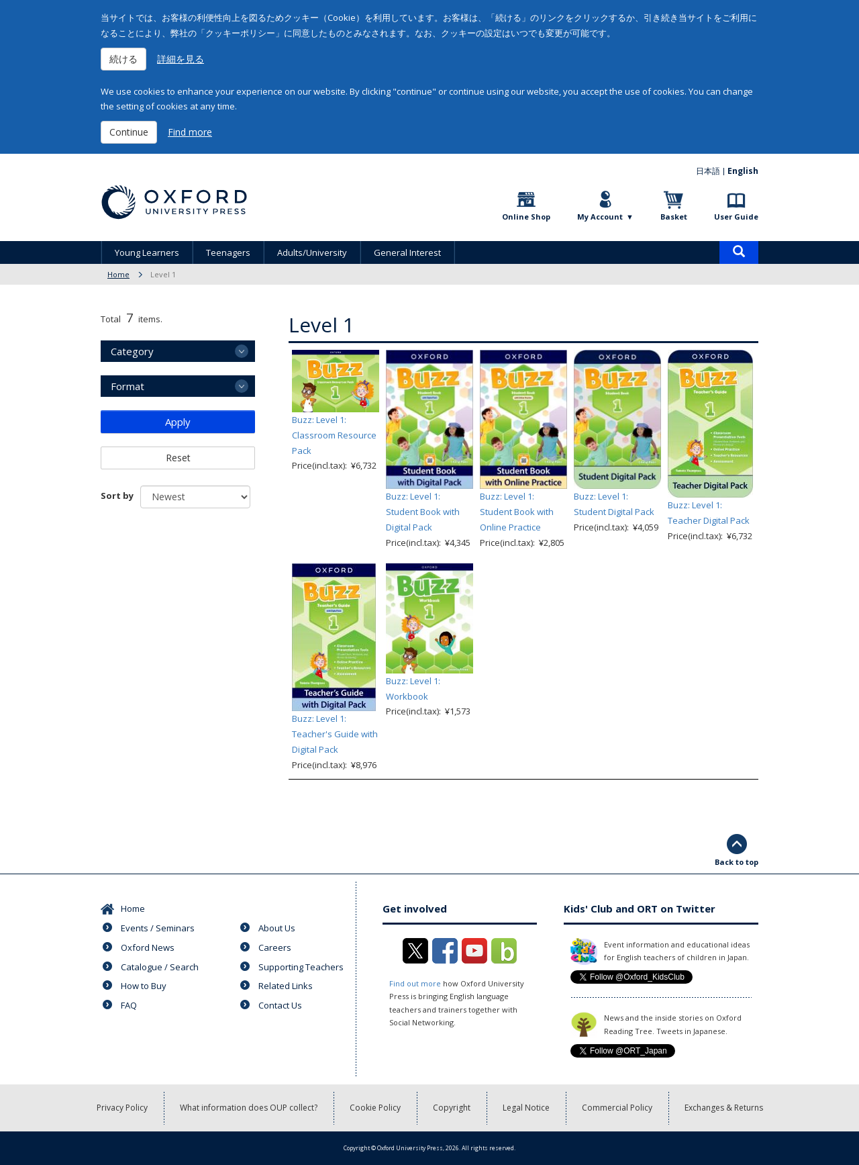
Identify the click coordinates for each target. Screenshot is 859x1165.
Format (127, 386)
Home (118, 274)
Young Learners (147, 252)
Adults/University (312, 252)
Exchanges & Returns (724, 1107)
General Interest (407, 252)
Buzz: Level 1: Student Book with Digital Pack (423, 511)
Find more (190, 132)
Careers (274, 947)
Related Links (285, 986)
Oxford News (147, 947)
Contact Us (280, 1005)
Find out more (415, 983)
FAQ (129, 1005)
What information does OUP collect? (248, 1107)
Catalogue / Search (160, 967)
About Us (276, 928)
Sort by (117, 496)
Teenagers (228, 252)
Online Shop (526, 217)
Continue (128, 132)
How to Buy (143, 986)
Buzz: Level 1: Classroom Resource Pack (334, 435)
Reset (178, 457)
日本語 (708, 171)
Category (132, 351)
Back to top (736, 862)
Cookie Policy (375, 1107)
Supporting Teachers (301, 967)
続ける (123, 58)
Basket (673, 217)
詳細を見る (180, 58)
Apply (178, 421)
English (742, 171)
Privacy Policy (122, 1107)
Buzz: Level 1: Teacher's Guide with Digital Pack (335, 733)
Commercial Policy (617, 1107)
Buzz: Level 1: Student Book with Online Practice (517, 511)
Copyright (451, 1107)
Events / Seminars (158, 928)
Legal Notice (526, 1107)
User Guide (736, 217)
